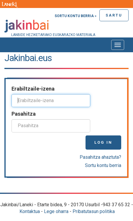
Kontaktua (29, 211)
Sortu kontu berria (103, 165)
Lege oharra (56, 211)
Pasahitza (24, 114)
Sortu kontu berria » (75, 16)
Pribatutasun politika (94, 211)
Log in (103, 142)
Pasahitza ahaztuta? (100, 157)
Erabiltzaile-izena (33, 89)
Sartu (114, 15)
